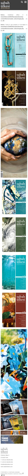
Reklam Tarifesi (4, 473)
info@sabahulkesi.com (7, 464)
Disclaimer (10, 473)
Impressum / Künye (18, 473)
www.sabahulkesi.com (6, 466)
